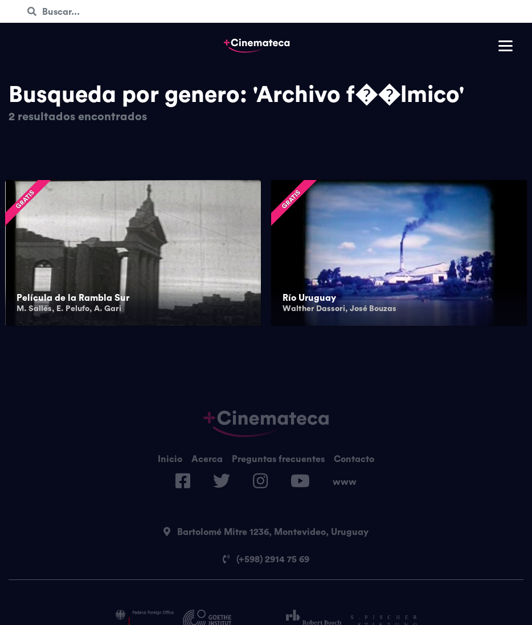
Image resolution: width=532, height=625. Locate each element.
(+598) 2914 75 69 (266, 559)
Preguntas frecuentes (278, 458)
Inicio (170, 458)
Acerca (207, 458)
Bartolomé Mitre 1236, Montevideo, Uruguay (266, 531)
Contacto (354, 458)
